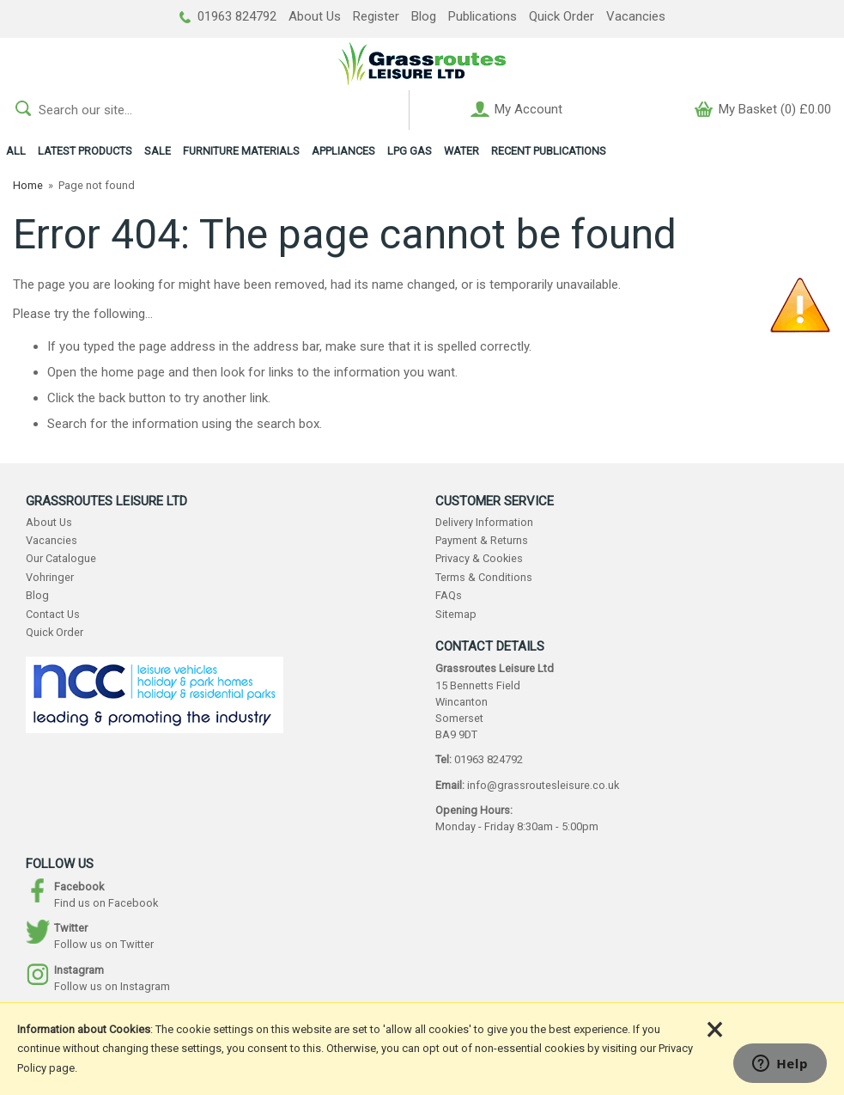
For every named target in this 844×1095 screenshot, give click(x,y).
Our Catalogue (61, 558)
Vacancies (635, 16)
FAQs (448, 595)
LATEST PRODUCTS (85, 150)
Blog (423, 16)
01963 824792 (227, 16)
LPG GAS (409, 150)
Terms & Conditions (483, 577)
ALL (16, 150)
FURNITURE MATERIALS (241, 150)
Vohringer (50, 577)
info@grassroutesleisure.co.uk (543, 785)
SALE (157, 150)
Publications (482, 16)
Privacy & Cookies (479, 558)
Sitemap (456, 614)
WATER (461, 150)
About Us (314, 16)
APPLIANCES (343, 150)
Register (376, 16)
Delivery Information (484, 522)
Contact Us (53, 614)
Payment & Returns (481, 540)
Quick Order (561, 16)
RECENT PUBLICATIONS (548, 150)
